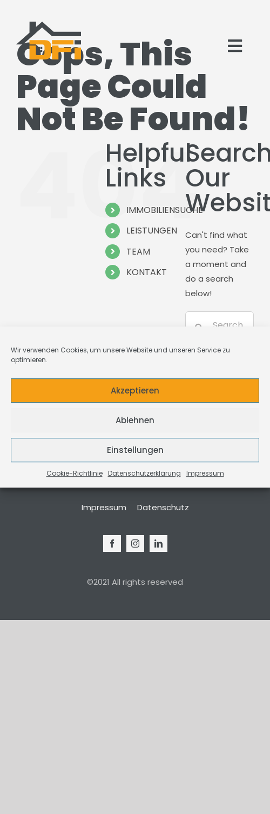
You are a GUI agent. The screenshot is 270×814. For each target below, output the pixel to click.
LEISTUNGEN (151, 230)
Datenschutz (163, 507)
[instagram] (135, 543)
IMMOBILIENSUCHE (164, 210)
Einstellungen (135, 450)
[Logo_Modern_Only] (48, 40)
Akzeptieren (135, 390)
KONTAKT (146, 272)
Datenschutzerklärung (144, 473)
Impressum (205, 473)
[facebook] (112, 543)
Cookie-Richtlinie (74, 473)
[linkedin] (158, 543)
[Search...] (219, 324)
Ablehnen (135, 420)
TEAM (138, 251)
